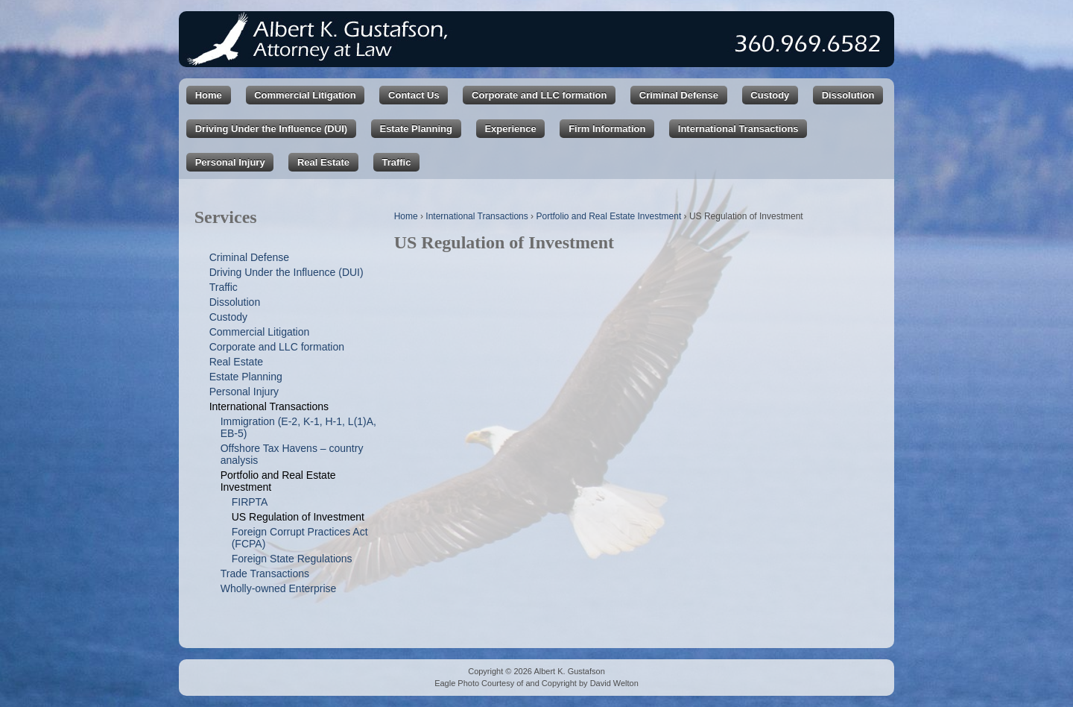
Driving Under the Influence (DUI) (271, 128)
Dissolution (848, 95)
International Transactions (738, 128)
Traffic (396, 162)
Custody (769, 95)
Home (208, 95)
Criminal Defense (678, 95)
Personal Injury (230, 162)
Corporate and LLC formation (539, 95)
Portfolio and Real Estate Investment (608, 216)
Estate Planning (415, 128)
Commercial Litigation (305, 95)
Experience (510, 128)
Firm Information (607, 128)
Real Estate (323, 162)
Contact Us (414, 95)
